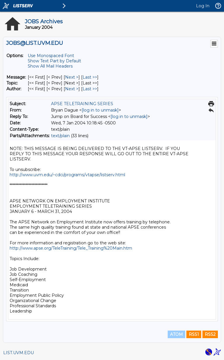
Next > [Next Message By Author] (71, 88)
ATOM (176, 334)
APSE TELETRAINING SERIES (82, 103)
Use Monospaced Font (51, 55)
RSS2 (210, 334)
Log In (202, 5)
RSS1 (194, 334)
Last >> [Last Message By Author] (90, 88)
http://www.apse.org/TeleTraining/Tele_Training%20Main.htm (71, 248)
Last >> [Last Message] (90, 77)
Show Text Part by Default (54, 60)
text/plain (60, 135)
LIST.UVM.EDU (18, 352)
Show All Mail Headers (50, 66)
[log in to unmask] (100, 110)
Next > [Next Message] (71, 77)
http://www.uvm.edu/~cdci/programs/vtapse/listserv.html (67, 174)
